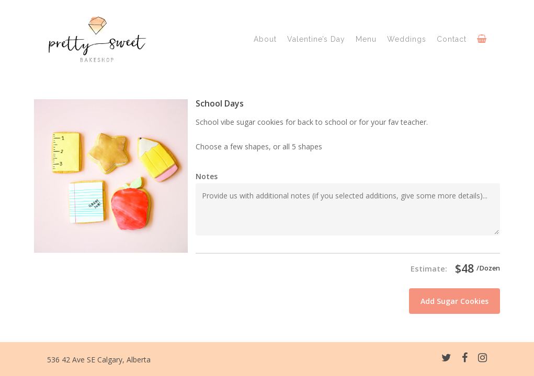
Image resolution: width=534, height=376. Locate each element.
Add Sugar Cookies (454, 301)
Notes (207, 176)
